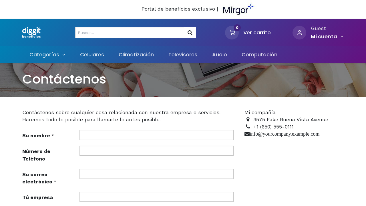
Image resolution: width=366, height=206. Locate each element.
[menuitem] (92, 54)
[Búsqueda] (190, 32)
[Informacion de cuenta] (327, 36)
